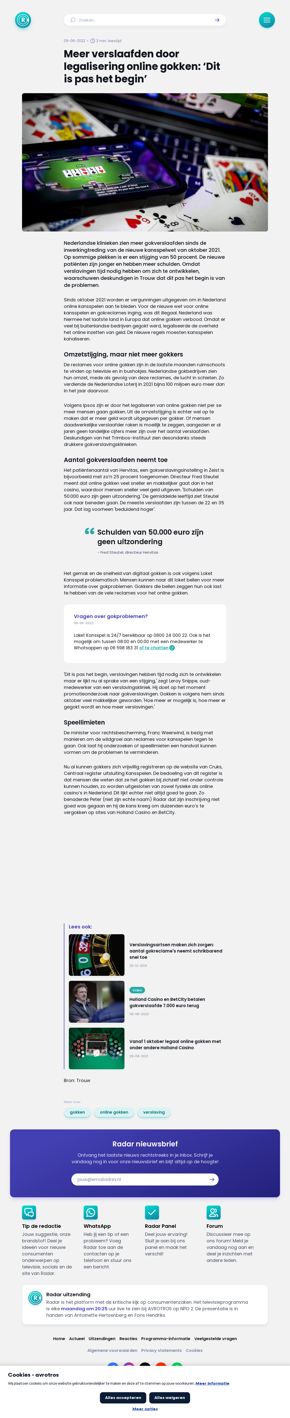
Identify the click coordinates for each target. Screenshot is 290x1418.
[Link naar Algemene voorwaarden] (112, 1350)
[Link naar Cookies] (194, 1350)
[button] (217, 20)
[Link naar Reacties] (128, 1339)
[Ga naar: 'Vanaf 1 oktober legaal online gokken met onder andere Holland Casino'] (147, 1049)
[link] (77, 1112)
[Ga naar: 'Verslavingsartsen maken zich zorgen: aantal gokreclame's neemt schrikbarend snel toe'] (147, 955)
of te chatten (154, 648)
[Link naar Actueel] (77, 1339)
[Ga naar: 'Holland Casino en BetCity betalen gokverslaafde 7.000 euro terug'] (147, 1002)
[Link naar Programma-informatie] (165, 1339)
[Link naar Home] (59, 1339)
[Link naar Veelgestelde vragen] (215, 1339)
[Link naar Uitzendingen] (102, 1339)
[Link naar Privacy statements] (161, 1350)
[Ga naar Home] (23, 20)
